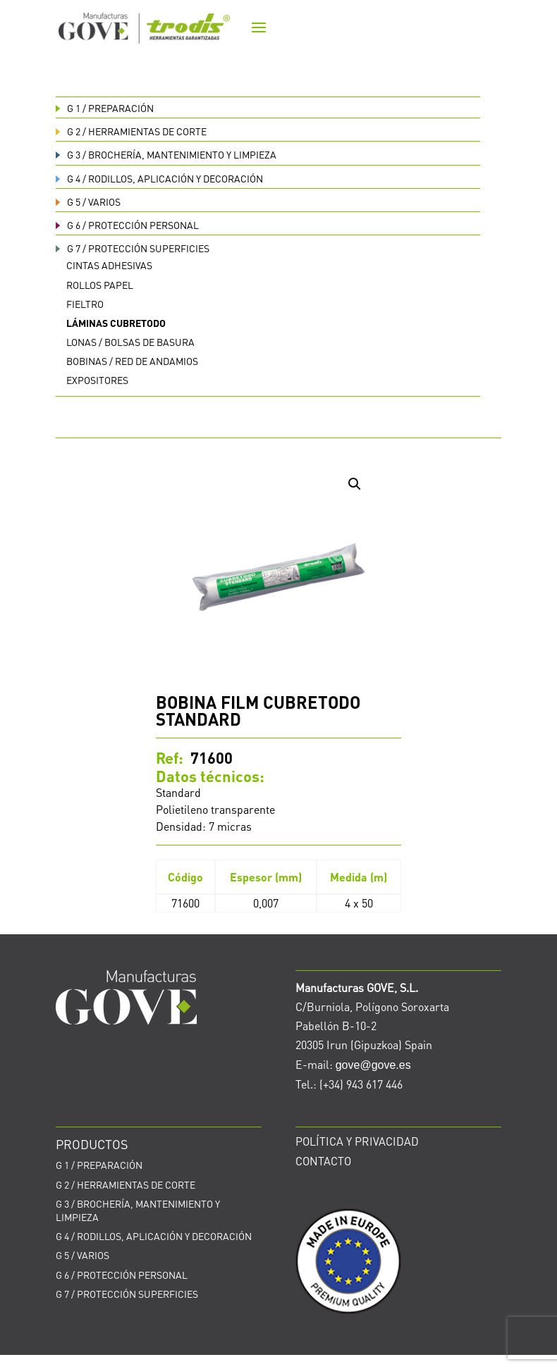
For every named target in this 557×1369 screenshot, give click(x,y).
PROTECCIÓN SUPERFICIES (132, 248)
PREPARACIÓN (105, 107)
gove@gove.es (373, 1065)
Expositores (97, 379)
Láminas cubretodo (116, 322)
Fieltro (85, 303)
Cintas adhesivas (109, 265)
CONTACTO (323, 1160)
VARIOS (88, 201)
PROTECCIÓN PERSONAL (127, 224)
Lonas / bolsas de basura (130, 341)
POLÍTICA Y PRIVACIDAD (357, 1141)
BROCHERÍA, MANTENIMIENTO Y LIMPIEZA (166, 154)
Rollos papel (99, 284)
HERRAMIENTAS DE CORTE (131, 131)
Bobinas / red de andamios (132, 360)
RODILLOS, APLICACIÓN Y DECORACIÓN (159, 178)
